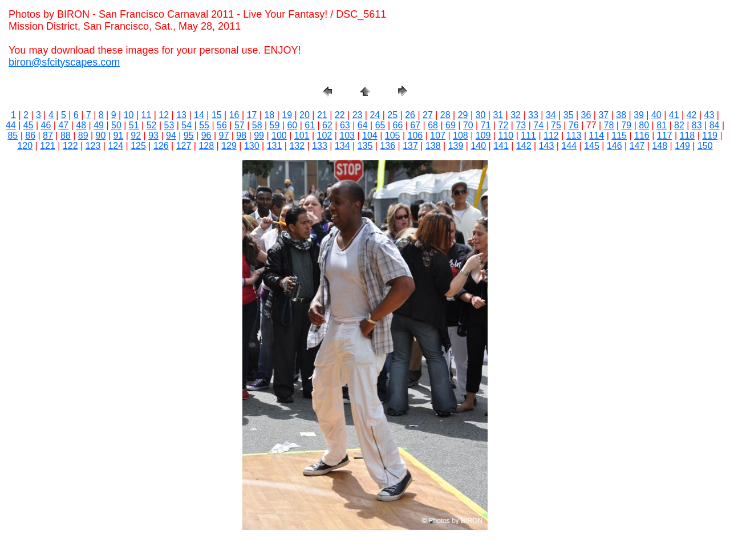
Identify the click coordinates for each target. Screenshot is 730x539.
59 (275, 125)
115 (619, 135)
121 (47, 146)
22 (340, 115)
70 (468, 125)
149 (682, 146)
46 (46, 125)
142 (524, 146)
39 (639, 115)
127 (184, 146)
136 (387, 146)
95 (189, 135)
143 (546, 146)
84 (714, 125)
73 (521, 125)
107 (437, 135)
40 (656, 115)
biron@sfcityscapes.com (64, 62)
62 (327, 125)
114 (597, 135)
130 (251, 146)
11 (146, 115)
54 (186, 125)
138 (433, 146)
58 (257, 125)
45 (28, 125)
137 (410, 146)
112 (551, 135)
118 (687, 135)
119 (709, 135)
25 (392, 115)
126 (161, 146)
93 (153, 135)
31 (498, 115)
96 (206, 135)
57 (239, 125)
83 (697, 125)
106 (415, 135)
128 (206, 146)
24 (375, 115)
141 (501, 146)
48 (81, 125)
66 (397, 125)
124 (115, 146)
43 (709, 115)
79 (626, 125)
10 (129, 115)
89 (83, 135)
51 (134, 125)
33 (533, 115)
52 (152, 125)
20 (304, 115)
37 (603, 115)
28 (445, 115)
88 (65, 135)
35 (568, 115)
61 (310, 125)
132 (297, 146)
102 (324, 135)
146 (614, 146)
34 (551, 115)
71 (486, 125)
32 (515, 115)
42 (692, 115)
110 (506, 135)
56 (222, 125)
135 (365, 146)
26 (410, 115)
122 (70, 146)
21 (322, 115)
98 (241, 135)
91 (118, 135)
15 (217, 115)
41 (674, 115)
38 (621, 115)
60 (292, 125)
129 (229, 146)
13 (181, 115)
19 (287, 115)
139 (456, 146)
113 (574, 135)
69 (450, 125)
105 (392, 135)
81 (661, 125)
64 (363, 125)
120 (25, 146)
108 (460, 135)
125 (138, 146)
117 (664, 135)
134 (342, 146)
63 (345, 125)
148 (659, 146)
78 (609, 125)
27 (428, 115)
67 (415, 125)
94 (171, 135)
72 (503, 125)
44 (11, 125)
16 (234, 115)
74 (538, 125)
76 (574, 125)
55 (204, 125)
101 (302, 135)
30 (481, 115)
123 (93, 146)
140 (478, 146)
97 (224, 135)
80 (644, 125)
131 (274, 146)
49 (99, 125)
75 (556, 125)
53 (169, 125)
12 (164, 115)
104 (370, 135)
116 (642, 135)
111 (528, 135)
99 (259, 135)
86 (30, 135)
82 (679, 125)
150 (705, 146)
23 (357, 115)
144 (569, 146)
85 (12, 135)
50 (116, 125)
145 (591, 146)
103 (347, 135)
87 (48, 135)
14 (199, 115)
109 (483, 135)
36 (586, 115)
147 (637, 146)
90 (101, 135)
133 (319, 146)
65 (380, 125)
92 (136, 135)
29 (463, 115)
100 (279, 135)
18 (269, 115)
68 (433, 125)
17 (252, 115)
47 (63, 125)
